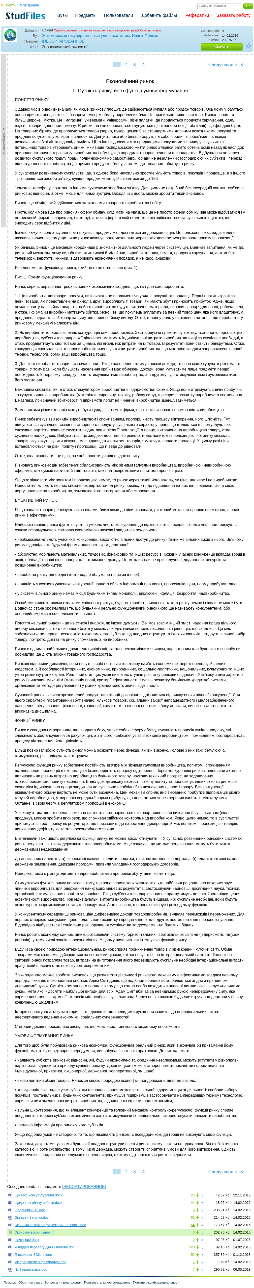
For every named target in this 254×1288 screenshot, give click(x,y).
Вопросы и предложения (63, 1282)
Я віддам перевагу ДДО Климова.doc (44, 1247)
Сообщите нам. (150, 30)
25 (193, 1195)
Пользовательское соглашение (107, 1282)
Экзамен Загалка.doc (32, 1217)
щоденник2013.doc (30, 1210)
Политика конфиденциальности (157, 1282)
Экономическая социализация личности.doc (50, 1225)
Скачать (221, 47)
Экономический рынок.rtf (35, 1232)
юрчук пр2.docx (27, 1240)
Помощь (9, 1282)
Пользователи (118, 15)
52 (193, 1255)
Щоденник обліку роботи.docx (38, 1203)
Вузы (62, 15)
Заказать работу (234, 15)
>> (242, 64)
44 (193, 1203)
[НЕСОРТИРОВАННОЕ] (64, 41)
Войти (11, 5)
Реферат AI (197, 15)
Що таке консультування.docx (38, 1195)
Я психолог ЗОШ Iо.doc (33, 1255)
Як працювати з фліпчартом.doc (40, 1262)
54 (193, 1225)
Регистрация (29, 5)
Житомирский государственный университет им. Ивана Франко (100, 35)
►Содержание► (4, 141)
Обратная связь (30, 1282)
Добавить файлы (159, 15)
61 (193, 1217)
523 (192, 1247)
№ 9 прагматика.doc (31, 1269)
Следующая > (222, 64)
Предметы (85, 15)
